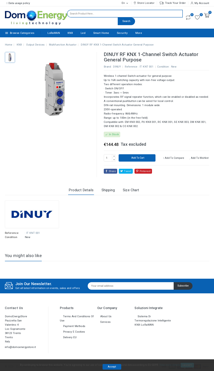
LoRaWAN (54, 33)
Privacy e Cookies (73, 332)
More (138, 33)
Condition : (163, 67)
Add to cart (137, 158)
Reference (12, 233)
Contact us (14, 308)
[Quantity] (108, 158)
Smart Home (101, 33)
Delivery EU (69, 337)
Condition (11, 237)
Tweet (127, 171)
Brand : (108, 67)
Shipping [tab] (108, 190)
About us (106, 316)
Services (105, 322)
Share (112, 171)
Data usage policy (19, 3)
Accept (112, 367)
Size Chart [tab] (131, 190)
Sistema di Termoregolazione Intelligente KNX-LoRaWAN (153, 320)
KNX (70, 33)
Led (83, 33)
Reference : (132, 67)
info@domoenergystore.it (20, 347)
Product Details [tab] (81, 190)
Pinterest (145, 171)
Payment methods (73, 326)
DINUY (117, 67)
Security (122, 33)
